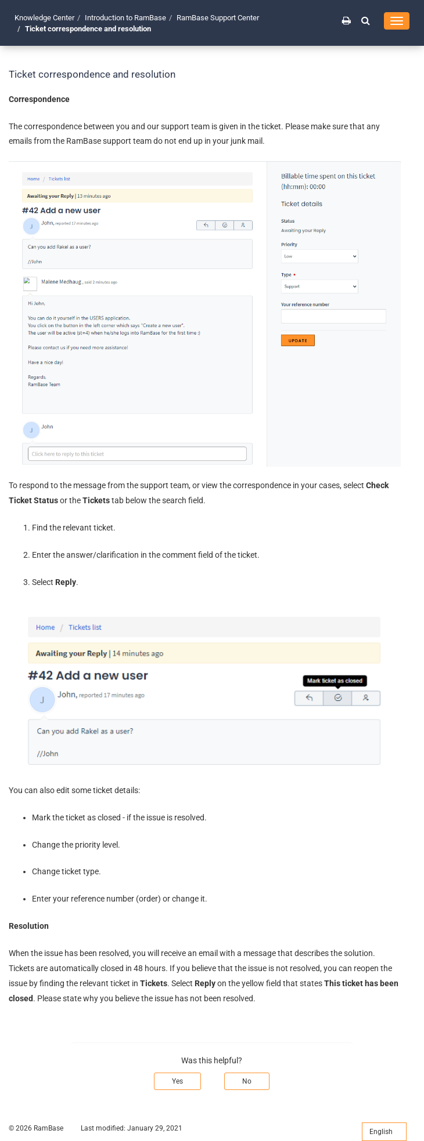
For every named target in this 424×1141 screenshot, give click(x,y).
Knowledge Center (44, 17)
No (246, 1081)
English (384, 1132)
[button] (365, 20)
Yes (177, 1081)
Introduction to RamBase (125, 17)
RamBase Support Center (218, 17)
